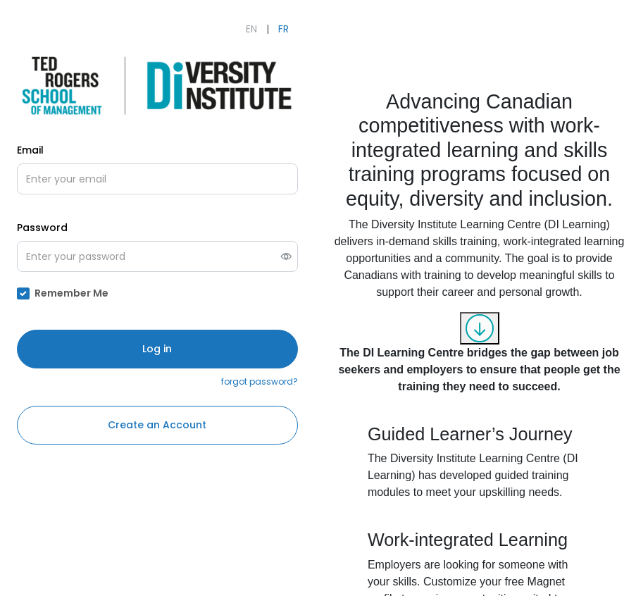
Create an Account (157, 425)
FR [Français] (283, 29)
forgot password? (259, 381)
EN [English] (251, 29)
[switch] (286, 257)
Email (30, 150)
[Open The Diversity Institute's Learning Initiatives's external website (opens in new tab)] (157, 85)
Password (42, 228)
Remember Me (71, 293)
